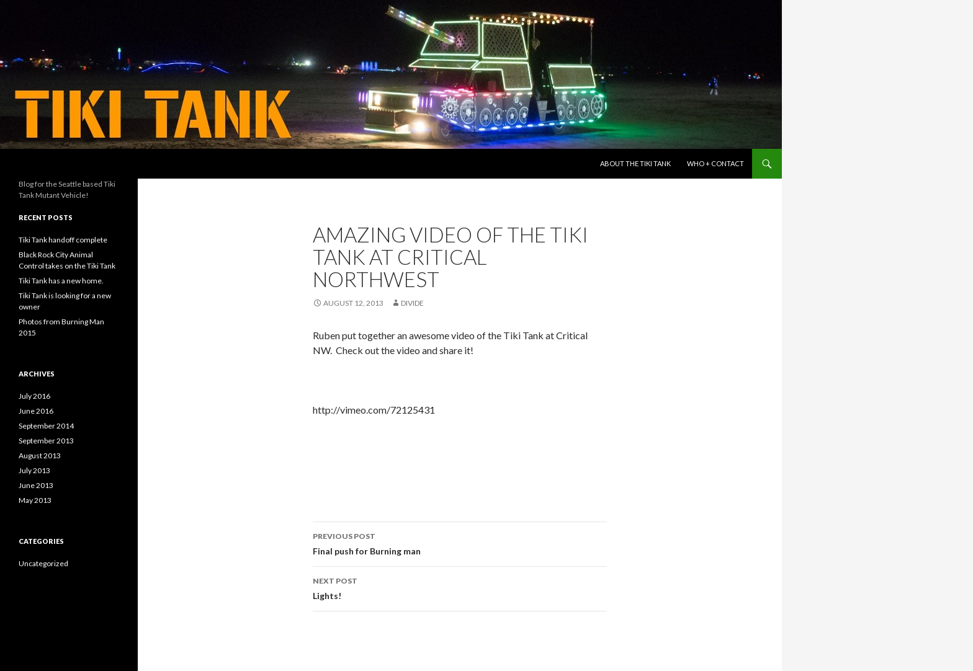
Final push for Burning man (460, 542)
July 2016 (34, 396)
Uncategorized (43, 563)
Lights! (460, 587)
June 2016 (36, 410)
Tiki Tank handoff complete (63, 239)
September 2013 (46, 440)
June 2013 (36, 485)
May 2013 (35, 500)
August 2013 (40, 455)
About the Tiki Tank (635, 163)
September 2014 (46, 425)
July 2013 (34, 470)
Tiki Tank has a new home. (61, 280)
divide (412, 303)
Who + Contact (715, 163)
